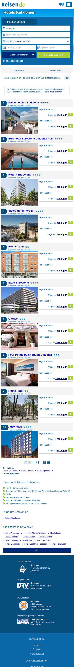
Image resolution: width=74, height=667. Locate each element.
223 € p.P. (65, 438)
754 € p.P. (65, 198)
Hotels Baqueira (11, 537)
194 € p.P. (65, 114)
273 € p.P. (65, 222)
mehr (37, 550)
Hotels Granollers (43, 540)
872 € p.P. (65, 450)
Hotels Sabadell (11, 540)
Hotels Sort (27, 540)
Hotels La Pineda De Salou (35, 533)
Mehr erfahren (56, 92)
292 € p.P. (65, 366)
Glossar (37, 649)
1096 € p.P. (64, 342)
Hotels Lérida (55, 533)
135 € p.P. (65, 258)
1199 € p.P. (64, 234)
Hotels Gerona (29, 537)
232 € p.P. (65, 150)
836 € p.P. (65, 162)
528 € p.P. (65, 414)
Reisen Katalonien (12, 518)
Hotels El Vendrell (12, 544)
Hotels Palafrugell (58, 544)
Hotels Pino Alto (45, 537)
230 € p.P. (65, 330)
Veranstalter (37, 653)
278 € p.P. (65, 294)
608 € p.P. (65, 270)
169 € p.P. (65, 402)
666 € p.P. (65, 126)
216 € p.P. (65, 186)
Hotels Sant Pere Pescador (35, 544)
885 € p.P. (65, 306)
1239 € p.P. (64, 378)
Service (37, 645)
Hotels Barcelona (12, 533)
